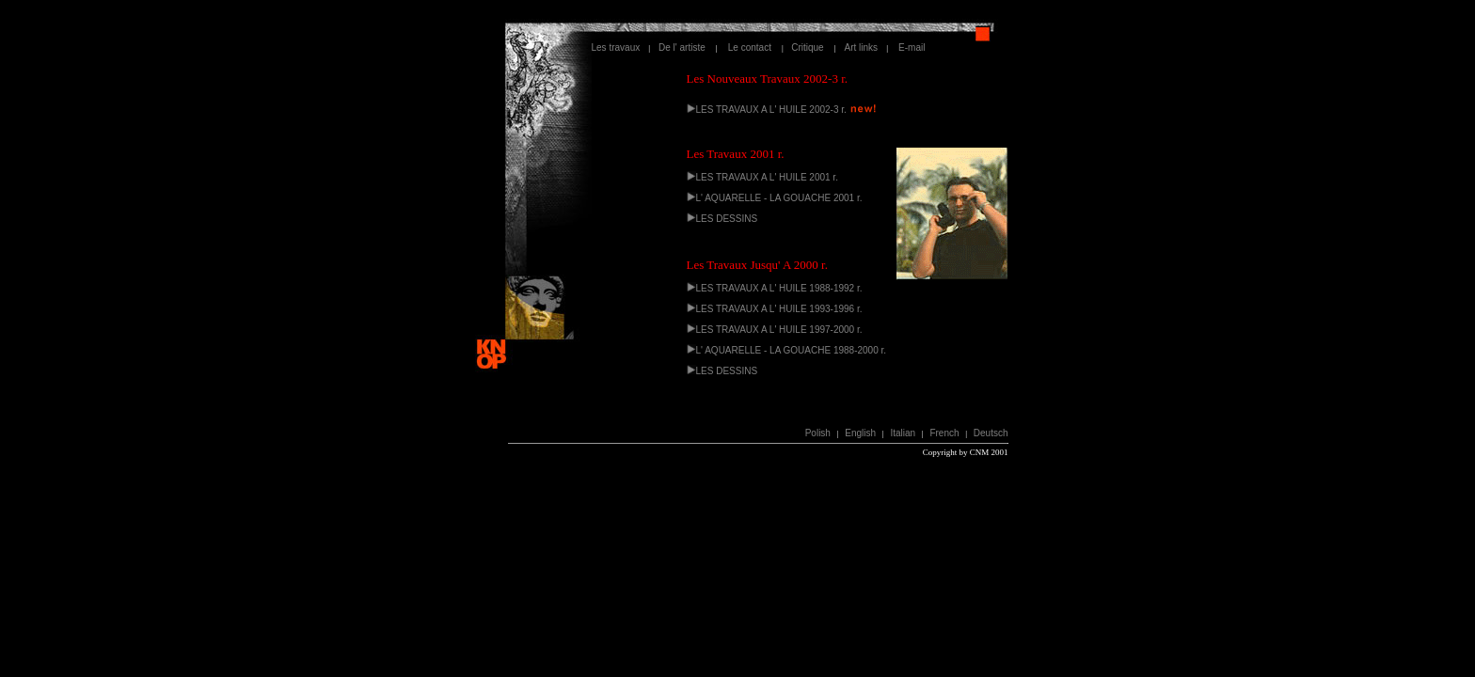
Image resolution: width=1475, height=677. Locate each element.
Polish (818, 433)
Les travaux (616, 47)
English (860, 433)
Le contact (750, 47)
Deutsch (991, 433)
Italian (902, 433)
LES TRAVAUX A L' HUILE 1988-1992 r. (779, 288)
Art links (862, 47)
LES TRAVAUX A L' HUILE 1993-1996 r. (779, 309)
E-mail (906, 47)
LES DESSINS (727, 218)
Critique (809, 47)
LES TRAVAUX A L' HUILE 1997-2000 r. (779, 329)
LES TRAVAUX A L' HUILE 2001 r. (767, 177)
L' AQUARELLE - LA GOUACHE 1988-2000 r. (791, 350)
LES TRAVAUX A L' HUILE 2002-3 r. (771, 109)
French (944, 433)
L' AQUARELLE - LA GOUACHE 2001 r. (779, 198)
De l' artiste (687, 47)
